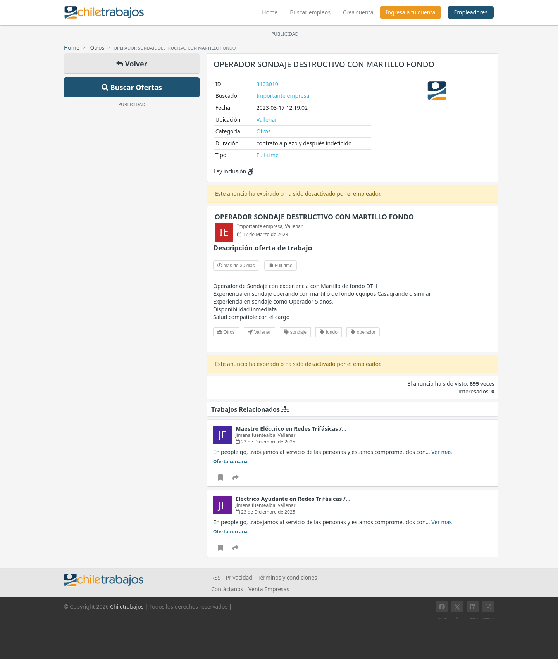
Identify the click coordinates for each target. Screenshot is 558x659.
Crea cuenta (358, 12)
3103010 (267, 84)
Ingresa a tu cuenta (411, 12)
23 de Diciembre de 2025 (265, 441)
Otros (97, 47)
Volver (131, 63)
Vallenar (267, 119)
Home (273, 11)
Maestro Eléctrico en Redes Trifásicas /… (291, 428)
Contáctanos (227, 589)
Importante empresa (283, 95)
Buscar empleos (310, 12)
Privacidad (239, 577)
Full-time (268, 155)
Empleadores (470, 12)
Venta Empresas (268, 589)
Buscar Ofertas (132, 87)
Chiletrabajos (126, 606)
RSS (215, 577)
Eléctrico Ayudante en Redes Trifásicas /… (293, 498)
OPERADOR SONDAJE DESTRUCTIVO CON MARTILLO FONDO (314, 216)
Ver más (441, 451)
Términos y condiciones (287, 577)
